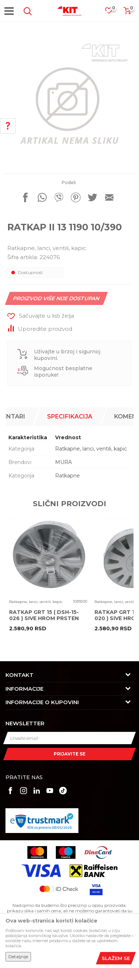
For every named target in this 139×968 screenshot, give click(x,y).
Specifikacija (69, 416)
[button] (26, 11)
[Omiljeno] (112, 12)
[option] (69, 100)
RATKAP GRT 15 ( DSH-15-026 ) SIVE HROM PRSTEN (44, 615)
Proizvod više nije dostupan (56, 298)
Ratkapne (67, 475)
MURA (63, 462)
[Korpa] (127, 13)
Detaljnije (18, 956)
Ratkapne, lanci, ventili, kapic (46, 248)
